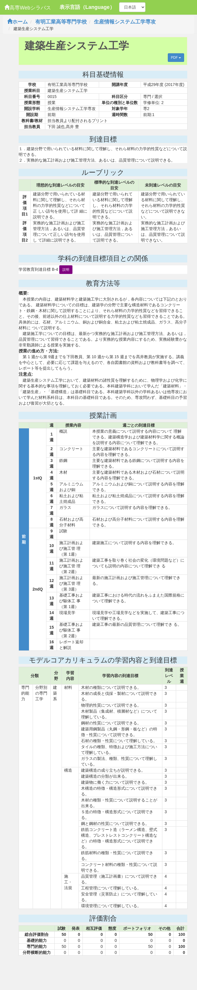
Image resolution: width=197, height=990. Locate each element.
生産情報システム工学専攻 (125, 22)
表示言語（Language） (87, 7)
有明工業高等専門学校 (61, 22)
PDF (176, 58)
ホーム (17, 22)
